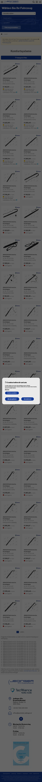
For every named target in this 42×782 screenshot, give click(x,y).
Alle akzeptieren (12, 399)
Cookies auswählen (12, 393)
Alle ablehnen (27, 399)
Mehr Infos (7, 389)
